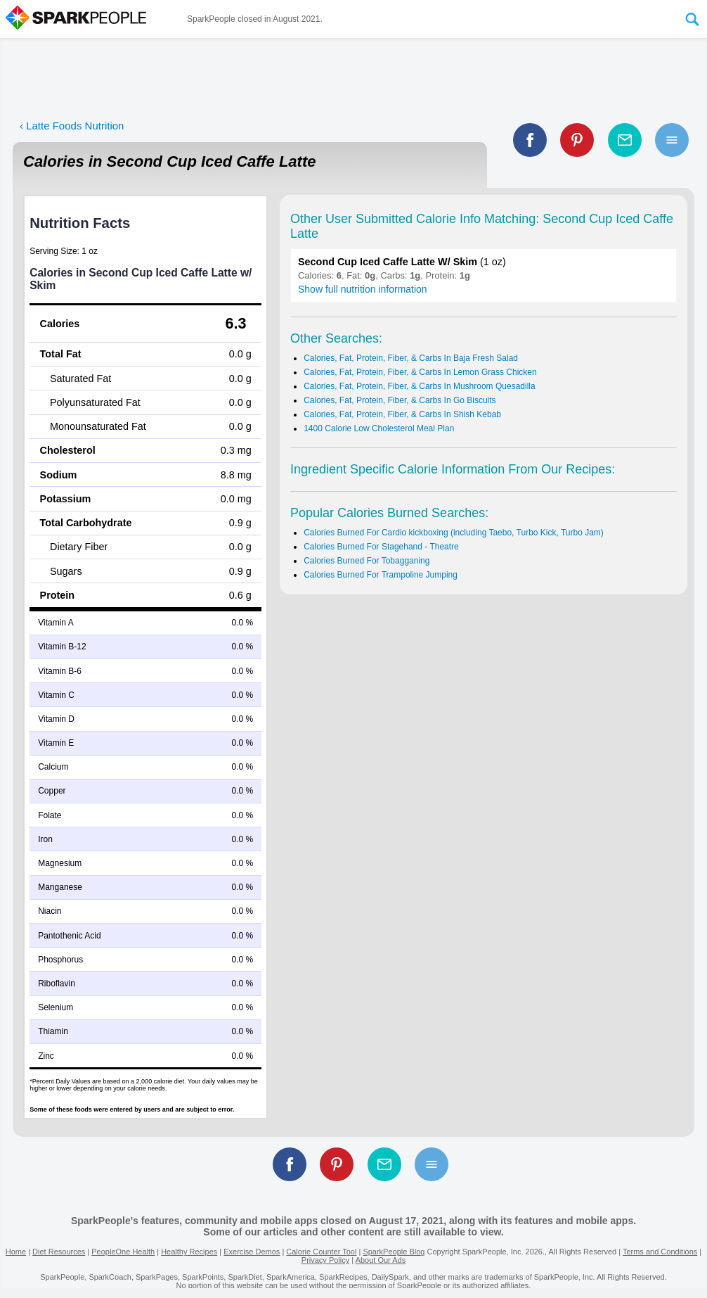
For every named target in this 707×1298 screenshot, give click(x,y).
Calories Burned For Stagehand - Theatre (381, 547)
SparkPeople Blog (393, 1251)
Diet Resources (58, 1251)
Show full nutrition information (362, 289)
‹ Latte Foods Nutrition (72, 126)
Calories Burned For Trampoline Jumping (381, 575)
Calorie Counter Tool (321, 1251)
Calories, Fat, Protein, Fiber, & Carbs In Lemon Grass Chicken (420, 372)
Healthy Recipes (189, 1251)
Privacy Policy (325, 1260)
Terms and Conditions (660, 1251)
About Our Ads (381, 1260)
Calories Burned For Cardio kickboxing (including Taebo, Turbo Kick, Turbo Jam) (454, 532)
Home (16, 1251)
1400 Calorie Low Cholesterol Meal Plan (379, 428)
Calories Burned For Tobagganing (366, 561)
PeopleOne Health (123, 1251)
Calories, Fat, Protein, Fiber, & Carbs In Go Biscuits (399, 400)
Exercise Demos (251, 1251)
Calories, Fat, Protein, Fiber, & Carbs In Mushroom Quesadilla (419, 386)
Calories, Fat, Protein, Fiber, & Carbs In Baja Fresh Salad (411, 358)
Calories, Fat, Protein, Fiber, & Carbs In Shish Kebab (402, 414)
